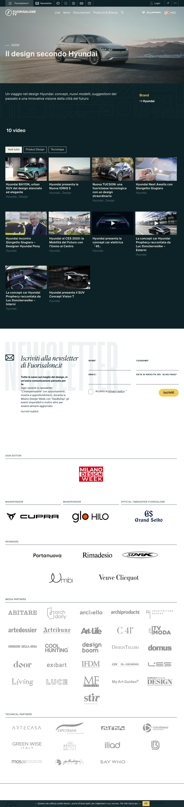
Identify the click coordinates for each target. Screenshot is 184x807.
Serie (66, 12)
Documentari (81, 12)
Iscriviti (168, 392)
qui (136, 803)
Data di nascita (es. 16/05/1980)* (156, 375)
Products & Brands (105, 12)
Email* (92, 375)
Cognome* (142, 361)
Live (57, 12)
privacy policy (116, 391)
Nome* (92, 361)
